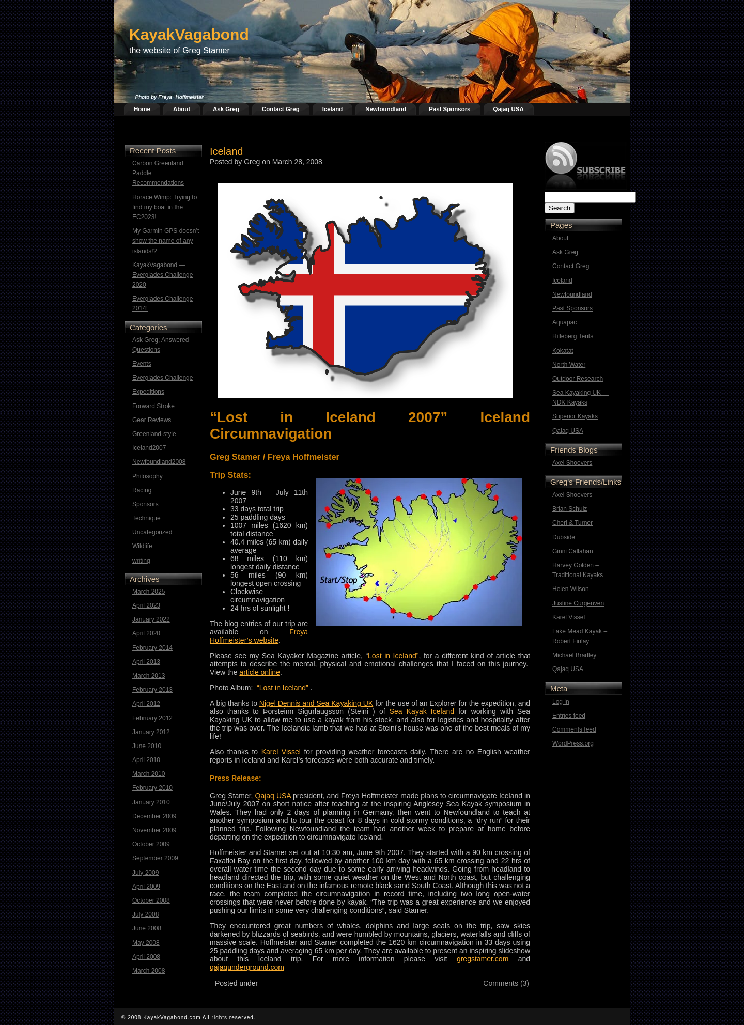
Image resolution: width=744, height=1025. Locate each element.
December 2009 (154, 816)
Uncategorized (152, 532)
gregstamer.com (482, 959)
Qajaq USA (508, 109)
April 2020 (146, 633)
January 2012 (151, 732)
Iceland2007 (149, 448)
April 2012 (146, 703)
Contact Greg (281, 109)
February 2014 (152, 647)
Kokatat (563, 350)
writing (141, 560)
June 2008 (146, 928)
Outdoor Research (577, 378)
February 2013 (152, 689)
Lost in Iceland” (393, 655)
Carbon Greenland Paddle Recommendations (158, 173)
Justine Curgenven (578, 603)
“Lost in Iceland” (282, 688)
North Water (568, 364)
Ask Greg (226, 109)
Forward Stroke (153, 406)
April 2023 (146, 605)
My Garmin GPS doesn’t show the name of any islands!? (165, 240)
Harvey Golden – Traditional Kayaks (577, 570)
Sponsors (145, 504)
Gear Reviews (151, 420)
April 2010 (146, 760)
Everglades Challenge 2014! (162, 303)
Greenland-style (154, 434)
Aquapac (564, 322)
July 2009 (145, 872)
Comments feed (574, 729)
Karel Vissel (568, 617)
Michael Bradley (574, 655)
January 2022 (151, 619)
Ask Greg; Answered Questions (160, 344)
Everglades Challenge (162, 377)
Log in (560, 701)
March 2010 (148, 774)
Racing (141, 490)
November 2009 (154, 830)
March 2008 (148, 970)
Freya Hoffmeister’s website (259, 636)
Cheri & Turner (572, 522)
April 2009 (146, 886)
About (181, 109)
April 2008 (146, 956)
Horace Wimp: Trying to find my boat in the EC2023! (164, 207)
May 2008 (146, 942)
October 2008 (151, 900)
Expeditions (148, 391)
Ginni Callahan (572, 551)
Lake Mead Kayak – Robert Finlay (579, 636)
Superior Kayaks (575, 416)
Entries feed (568, 715)
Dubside (563, 537)
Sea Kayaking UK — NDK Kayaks (580, 397)
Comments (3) (506, 983)
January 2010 (151, 802)
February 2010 (152, 787)
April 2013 (146, 661)
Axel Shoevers (572, 463)
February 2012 (152, 718)
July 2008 (145, 914)
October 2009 (151, 844)
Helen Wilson (570, 589)
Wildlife (142, 546)
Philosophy (147, 476)
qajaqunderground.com (247, 967)
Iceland (332, 109)
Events (141, 363)
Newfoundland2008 (158, 461)
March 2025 (148, 591)
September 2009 (155, 858)
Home (142, 109)
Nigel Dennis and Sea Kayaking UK (316, 703)
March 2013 (148, 675)
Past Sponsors (449, 109)
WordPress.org (573, 743)
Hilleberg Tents (572, 336)
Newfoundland (385, 109)
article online (259, 672)
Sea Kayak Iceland (422, 711)
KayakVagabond (189, 34)
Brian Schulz (569, 508)
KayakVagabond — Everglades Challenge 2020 (162, 274)
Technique (146, 518)
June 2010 (146, 746)
